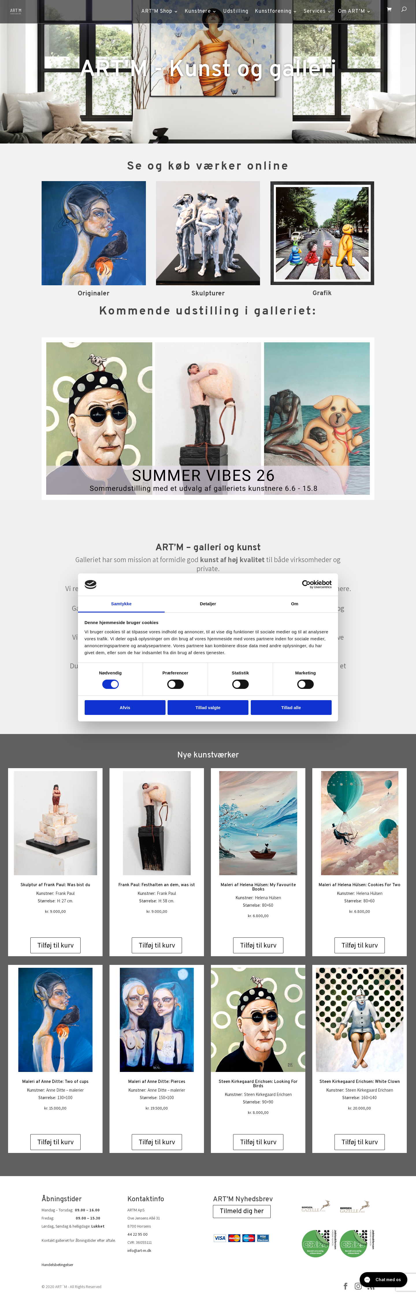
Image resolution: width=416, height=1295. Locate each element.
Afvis (125, 707)
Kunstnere (194, 11)
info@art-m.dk (139, 1250)
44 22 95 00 (137, 1234)
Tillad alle (291, 707)
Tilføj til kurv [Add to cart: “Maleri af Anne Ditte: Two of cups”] (55, 1142)
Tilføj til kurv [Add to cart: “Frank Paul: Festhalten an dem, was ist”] (157, 945)
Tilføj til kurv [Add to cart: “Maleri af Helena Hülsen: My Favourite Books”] (258, 945)
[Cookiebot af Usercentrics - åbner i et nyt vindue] (306, 584)
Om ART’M (348, 11)
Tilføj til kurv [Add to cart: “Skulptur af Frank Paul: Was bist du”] (55, 945)
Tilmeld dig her (242, 1211)
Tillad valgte (208, 707)
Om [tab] (294, 603)
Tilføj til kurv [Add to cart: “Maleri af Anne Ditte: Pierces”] (157, 1142)
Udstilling (232, 11)
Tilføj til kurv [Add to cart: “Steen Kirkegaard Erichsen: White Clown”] (359, 1142)
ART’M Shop (153, 11)
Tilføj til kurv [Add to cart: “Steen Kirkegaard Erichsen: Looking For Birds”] (258, 1142)
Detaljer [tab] (208, 603)
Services (311, 11)
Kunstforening (270, 11)
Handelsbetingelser (57, 1264)
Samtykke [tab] (121, 603)
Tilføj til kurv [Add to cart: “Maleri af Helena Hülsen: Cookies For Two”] (359, 945)
